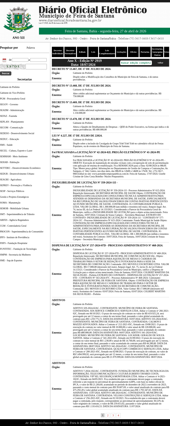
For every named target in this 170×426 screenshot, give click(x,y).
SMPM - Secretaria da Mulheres (15, 254)
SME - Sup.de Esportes (11, 260)
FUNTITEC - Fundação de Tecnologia (18, 249)
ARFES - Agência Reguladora (14, 220)
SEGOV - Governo (9, 104)
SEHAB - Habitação (9, 162)
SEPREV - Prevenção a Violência (16, 185)
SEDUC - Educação (9, 139)
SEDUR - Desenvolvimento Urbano (17, 174)
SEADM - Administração (12, 110)
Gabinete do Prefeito (10, 87)
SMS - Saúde (6, 145)
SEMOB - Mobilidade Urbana (14, 208)
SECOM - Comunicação (11, 127)
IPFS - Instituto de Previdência (14, 237)
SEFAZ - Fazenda (8, 116)
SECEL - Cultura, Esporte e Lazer (16, 150)
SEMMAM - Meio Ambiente (14, 156)
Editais (82, 52)
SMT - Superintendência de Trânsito (17, 214)
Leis (93, 52)
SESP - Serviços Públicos (12, 191)
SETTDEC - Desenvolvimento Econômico (20, 168)
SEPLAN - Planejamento (12, 122)
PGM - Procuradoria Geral (12, 98)
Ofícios (133, 52)
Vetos (166, 52)
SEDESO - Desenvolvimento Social (17, 133)
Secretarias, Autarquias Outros (157, 52)
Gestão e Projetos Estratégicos (14, 197)
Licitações (121, 52)
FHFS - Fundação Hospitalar (13, 243)
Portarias (145, 52)
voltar (160, 62)
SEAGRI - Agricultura (10, 179)
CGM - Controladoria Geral (13, 226)
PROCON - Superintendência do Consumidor (21, 231)
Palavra (31, 47)
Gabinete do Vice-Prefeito (12, 93)
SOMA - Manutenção (10, 202)
